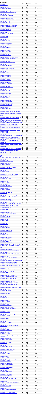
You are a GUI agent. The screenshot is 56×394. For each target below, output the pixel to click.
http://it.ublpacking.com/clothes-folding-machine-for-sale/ (6, 296)
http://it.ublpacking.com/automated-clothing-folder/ (5, 8)
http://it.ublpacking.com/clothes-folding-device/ (5, 42)
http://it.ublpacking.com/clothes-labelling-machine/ (5, 47)
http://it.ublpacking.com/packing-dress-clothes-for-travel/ (6, 374)
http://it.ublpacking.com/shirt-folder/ (4, 181)
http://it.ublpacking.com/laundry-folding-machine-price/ (6, 342)
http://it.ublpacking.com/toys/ (3, 381)
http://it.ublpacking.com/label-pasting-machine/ (5, 94)
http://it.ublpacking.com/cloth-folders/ (4, 37)
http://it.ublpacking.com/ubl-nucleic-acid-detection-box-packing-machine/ (8, 389)
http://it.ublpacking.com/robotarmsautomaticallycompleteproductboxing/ (8, 359)
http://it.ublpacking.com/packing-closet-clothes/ (5, 353)
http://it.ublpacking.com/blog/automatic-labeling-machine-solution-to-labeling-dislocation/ (9, 202)
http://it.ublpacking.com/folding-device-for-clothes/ (5, 80)
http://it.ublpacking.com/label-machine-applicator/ (5, 93)
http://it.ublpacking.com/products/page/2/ (4, 170)
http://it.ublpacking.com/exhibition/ (4, 64)
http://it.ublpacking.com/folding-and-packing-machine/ (6, 317)
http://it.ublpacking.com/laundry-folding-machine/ (5, 341)
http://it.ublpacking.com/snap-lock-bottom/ (4, 368)
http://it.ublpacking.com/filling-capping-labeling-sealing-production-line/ (7, 68)
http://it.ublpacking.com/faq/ (3, 67)
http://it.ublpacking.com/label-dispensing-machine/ (5, 338)
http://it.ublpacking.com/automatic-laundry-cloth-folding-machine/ (7, 17)
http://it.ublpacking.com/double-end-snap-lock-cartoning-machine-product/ (8, 269)
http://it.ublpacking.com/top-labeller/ (4, 209)
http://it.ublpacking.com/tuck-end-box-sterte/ (5, 384)
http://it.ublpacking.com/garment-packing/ (4, 329)
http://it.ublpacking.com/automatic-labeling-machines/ (6, 231)
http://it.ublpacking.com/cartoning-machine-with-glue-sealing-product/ (7, 275)
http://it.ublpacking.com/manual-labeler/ (4, 107)
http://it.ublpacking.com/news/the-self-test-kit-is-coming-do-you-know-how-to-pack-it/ (9, 137)
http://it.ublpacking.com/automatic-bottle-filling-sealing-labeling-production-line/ (8, 276)
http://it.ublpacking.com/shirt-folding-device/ (5, 182)
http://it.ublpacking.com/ (3, 4)
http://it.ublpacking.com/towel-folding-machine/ (5, 377)
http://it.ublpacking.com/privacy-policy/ (4, 241)
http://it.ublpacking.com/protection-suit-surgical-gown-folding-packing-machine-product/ (9, 174)
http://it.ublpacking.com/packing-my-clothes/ (5, 360)
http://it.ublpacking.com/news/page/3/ (4, 132)
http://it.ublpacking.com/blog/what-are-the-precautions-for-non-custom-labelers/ (8, 204)
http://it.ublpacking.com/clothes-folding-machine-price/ (6, 43)
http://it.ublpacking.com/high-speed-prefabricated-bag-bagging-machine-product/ (9, 267)
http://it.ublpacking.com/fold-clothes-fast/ (4, 318)
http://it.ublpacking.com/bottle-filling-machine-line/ (5, 233)
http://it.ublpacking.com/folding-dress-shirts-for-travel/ (6, 322)
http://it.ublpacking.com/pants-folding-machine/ (5, 164)
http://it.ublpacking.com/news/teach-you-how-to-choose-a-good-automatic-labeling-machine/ (10, 134)
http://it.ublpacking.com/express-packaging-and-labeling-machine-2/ (7, 314)
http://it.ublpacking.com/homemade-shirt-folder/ (5, 86)
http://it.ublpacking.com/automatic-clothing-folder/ (5, 11)
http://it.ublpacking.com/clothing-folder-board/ (5, 50)
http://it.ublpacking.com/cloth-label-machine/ (5, 40)
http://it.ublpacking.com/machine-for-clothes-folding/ (5, 100)
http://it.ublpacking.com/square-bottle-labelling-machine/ (6, 373)
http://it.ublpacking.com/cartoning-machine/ (5, 293)
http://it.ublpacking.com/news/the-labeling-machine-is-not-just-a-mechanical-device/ (9, 136)
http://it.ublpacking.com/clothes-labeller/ (4, 46)
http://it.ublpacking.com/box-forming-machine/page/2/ (6, 237)
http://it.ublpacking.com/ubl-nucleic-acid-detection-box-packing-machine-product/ (9, 213)
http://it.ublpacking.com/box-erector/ (4, 224)
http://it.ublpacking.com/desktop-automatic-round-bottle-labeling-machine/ (8, 308)
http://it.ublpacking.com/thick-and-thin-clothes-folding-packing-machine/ (8, 196)
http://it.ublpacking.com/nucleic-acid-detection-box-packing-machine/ (7, 349)
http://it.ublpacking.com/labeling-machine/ (4, 97)
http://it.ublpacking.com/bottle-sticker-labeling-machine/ (6, 289)
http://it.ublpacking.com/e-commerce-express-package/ (6, 305)
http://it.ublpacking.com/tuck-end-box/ (4, 388)
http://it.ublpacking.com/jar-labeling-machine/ (5, 89)
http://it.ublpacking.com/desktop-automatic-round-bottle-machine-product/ (8, 58)
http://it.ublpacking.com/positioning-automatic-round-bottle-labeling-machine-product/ (9, 166)
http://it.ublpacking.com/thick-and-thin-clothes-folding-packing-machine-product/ (8, 195)
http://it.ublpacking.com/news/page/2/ (4, 131)
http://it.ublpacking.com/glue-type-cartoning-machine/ (6, 83)
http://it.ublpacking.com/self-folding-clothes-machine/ (6, 371)
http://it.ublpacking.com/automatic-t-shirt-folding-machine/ (6, 286)
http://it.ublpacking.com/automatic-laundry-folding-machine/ (6, 18)
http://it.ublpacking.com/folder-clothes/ (4, 72)
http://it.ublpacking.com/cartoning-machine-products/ (6, 35)
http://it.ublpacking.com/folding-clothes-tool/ (5, 79)
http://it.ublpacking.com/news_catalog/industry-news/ (6, 159)
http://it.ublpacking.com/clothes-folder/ (4, 297)
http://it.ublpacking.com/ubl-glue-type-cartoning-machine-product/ (7, 212)
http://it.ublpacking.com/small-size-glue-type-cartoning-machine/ (7, 370)
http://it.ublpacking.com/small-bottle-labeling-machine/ (6, 184)
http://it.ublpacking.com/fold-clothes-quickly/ (5, 71)
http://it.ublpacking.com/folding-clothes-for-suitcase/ (5, 321)
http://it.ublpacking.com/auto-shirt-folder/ (4, 7)
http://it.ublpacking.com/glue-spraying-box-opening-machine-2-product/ (7, 392)
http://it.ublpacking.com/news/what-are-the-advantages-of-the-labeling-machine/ (8, 139)
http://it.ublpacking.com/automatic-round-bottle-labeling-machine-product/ (8, 19)
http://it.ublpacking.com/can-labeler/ (4, 32)
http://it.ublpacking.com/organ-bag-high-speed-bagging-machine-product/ (8, 271)
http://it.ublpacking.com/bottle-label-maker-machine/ (5, 29)
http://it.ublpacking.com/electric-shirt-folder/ (5, 319)
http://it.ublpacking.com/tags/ (3, 193)
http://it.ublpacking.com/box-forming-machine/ (5, 236)
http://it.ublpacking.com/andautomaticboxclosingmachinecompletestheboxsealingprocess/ (9, 253)
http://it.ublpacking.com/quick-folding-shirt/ (4, 357)
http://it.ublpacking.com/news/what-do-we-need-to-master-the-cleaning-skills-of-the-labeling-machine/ (11, 148)
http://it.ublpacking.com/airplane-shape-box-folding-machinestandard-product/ (8, 262)
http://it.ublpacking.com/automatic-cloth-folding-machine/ (6, 283)
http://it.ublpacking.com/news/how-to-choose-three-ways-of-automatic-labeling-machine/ (9, 118)
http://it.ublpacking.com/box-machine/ (4, 226)
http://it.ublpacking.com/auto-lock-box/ (4, 268)
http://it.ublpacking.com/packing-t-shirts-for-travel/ (5, 163)
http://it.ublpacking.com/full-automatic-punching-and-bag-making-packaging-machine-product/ (10, 244)
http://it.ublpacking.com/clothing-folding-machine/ (5, 51)
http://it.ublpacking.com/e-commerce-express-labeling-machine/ (7, 307)
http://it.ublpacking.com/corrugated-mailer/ (4, 304)
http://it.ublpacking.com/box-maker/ (4, 292)
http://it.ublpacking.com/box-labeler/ (4, 272)
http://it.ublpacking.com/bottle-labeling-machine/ (5, 30)
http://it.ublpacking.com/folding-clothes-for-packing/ (5, 75)
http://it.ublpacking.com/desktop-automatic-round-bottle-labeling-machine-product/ (9, 57)
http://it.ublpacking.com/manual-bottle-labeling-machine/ (6, 346)
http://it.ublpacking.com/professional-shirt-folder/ (5, 173)
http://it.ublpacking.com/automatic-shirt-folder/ (5, 22)
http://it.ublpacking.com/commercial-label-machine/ (5, 55)
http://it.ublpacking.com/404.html (3, 223)
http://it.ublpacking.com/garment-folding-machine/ (5, 82)
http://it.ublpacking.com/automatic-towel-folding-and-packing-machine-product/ (8, 25)
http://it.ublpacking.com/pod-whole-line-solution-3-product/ (6, 259)
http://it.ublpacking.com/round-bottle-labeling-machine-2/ (6, 363)
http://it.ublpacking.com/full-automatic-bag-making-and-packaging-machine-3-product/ (9, 245)
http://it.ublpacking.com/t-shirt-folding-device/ (5, 189)
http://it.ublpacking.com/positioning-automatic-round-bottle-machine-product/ (8, 167)
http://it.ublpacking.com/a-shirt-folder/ (4, 252)
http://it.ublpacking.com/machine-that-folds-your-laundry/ (6, 105)
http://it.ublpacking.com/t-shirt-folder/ (4, 188)
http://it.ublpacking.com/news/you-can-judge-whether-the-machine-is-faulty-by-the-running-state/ (10, 157)
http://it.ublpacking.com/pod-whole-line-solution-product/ (6, 230)
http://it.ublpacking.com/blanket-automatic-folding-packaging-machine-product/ (8, 284)
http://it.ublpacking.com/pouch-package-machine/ (5, 238)
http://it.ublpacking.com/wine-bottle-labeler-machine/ (6, 216)
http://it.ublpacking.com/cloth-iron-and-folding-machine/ (6, 39)
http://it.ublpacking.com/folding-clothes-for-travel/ (5, 76)
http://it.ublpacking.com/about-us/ (4, 5)
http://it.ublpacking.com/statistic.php (4, 234)
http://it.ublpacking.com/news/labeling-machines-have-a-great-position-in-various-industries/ (10, 127)
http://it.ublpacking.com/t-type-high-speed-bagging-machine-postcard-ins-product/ (9, 263)
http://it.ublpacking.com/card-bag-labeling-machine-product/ (6, 33)
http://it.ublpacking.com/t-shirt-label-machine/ (5, 191)
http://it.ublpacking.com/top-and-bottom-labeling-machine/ (6, 200)
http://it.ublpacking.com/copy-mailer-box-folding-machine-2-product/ (7, 281)
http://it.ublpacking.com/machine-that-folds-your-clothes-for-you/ (7, 103)
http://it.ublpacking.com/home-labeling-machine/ (5, 85)
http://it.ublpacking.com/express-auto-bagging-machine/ (6, 65)
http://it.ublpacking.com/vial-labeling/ (4, 215)
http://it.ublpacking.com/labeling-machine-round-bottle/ (6, 339)
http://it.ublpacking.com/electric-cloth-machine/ (5, 312)
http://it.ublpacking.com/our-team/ (4, 160)
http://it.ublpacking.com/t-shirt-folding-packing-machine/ (6, 375)
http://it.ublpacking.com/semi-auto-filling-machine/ (5, 178)
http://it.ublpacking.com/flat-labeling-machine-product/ (6, 69)
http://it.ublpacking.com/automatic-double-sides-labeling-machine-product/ (8, 12)
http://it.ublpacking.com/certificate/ (4, 36)
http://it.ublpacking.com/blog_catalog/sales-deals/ (5, 240)
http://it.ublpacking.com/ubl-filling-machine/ (4, 211)
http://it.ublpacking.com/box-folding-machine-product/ (6, 249)
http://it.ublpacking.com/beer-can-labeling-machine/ (5, 28)
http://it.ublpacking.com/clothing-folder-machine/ (5, 303)
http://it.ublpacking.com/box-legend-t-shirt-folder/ (5, 290)
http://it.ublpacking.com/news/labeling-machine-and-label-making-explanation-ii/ (8, 124)
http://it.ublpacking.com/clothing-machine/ (4, 53)
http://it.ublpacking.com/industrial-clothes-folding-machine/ (6, 87)
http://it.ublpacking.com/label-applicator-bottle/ (5, 90)
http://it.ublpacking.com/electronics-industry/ (5, 315)
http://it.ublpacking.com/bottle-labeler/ (4, 222)
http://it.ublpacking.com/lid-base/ (3, 343)
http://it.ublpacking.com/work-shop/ (4, 220)
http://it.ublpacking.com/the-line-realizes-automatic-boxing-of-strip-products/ (8, 378)
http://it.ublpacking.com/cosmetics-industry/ (5, 301)
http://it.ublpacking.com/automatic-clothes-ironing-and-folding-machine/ (7, 10)
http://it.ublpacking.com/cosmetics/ (4, 300)
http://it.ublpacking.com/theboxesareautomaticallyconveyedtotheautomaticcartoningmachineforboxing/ (11, 382)
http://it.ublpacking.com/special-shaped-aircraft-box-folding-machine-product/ (8, 257)
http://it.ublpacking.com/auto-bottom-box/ (4, 256)
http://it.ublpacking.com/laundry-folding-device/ (5, 345)
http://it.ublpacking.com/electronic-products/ (5, 311)
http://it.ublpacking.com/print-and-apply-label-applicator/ (6, 168)
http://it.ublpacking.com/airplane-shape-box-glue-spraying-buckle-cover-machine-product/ (9, 391)
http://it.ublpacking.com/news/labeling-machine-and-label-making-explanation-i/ (8, 123)
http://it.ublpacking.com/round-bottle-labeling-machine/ (6, 177)
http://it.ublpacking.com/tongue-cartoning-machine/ (5, 199)
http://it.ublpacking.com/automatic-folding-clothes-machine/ (6, 14)
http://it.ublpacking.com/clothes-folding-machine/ (5, 44)
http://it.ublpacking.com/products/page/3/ (4, 171)
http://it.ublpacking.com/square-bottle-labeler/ (5, 185)
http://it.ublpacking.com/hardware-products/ (5, 333)
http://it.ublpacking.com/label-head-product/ (5, 92)
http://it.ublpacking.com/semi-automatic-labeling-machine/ (6, 364)
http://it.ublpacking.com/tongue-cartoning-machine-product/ (6, 198)
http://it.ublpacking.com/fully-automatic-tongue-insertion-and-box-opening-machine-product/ (10, 265)
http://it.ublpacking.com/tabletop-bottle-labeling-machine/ (6, 192)
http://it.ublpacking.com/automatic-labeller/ (4, 229)
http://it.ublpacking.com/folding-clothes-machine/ (5, 78)
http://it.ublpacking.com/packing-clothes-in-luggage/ (5, 352)
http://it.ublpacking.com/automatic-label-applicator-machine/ (6, 15)
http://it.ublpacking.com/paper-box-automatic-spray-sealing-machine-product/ (8, 393)
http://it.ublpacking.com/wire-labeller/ (4, 219)
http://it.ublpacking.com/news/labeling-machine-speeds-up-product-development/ (9, 125)
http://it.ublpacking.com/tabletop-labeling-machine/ (5, 385)
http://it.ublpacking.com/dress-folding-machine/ (5, 61)
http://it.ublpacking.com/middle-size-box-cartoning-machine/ (6, 348)
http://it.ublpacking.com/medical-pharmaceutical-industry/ (6, 350)
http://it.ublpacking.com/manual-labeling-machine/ (5, 108)
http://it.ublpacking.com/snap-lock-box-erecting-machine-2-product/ (7, 261)
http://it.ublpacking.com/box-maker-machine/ (5, 227)
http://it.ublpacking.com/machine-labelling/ (4, 356)
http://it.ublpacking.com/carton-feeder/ (4, 294)
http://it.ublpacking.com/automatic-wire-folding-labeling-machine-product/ (8, 26)
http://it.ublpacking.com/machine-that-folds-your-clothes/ (6, 104)
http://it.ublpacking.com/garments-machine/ (5, 328)
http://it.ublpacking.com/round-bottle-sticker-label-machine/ (6, 367)
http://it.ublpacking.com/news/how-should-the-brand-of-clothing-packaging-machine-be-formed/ (10, 117)
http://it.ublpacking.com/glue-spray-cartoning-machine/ (6, 330)
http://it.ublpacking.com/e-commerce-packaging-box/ (6, 310)
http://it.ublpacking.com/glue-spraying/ (4, 332)
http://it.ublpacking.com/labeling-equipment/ (5, 96)
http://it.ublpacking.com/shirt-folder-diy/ (4, 366)
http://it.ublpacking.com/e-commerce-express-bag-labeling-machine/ (7, 62)
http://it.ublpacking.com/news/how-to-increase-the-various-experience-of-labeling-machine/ (10, 121)
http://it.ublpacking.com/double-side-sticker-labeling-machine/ (6, 60)
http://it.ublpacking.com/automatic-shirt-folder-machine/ (6, 21)
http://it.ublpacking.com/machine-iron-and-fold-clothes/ (6, 101)
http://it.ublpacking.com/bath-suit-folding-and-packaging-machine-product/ (8, 278)
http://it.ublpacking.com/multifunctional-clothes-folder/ (6, 110)
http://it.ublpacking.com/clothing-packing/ (4, 54)
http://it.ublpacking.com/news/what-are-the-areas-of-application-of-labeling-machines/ (9, 140)
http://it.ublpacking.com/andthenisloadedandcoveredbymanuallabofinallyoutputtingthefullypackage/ (10, 250)
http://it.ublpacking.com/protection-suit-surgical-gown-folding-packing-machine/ (8, 175)
